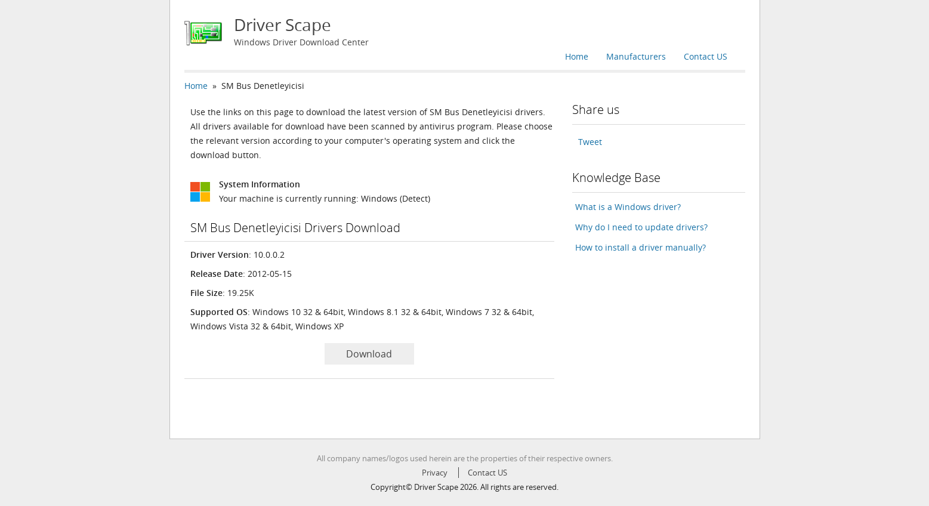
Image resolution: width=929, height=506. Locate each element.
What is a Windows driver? (628, 206)
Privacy (434, 472)
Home (576, 56)
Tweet (590, 141)
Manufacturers (636, 56)
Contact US (705, 56)
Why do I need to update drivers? (641, 227)
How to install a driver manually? (640, 247)
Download (369, 353)
